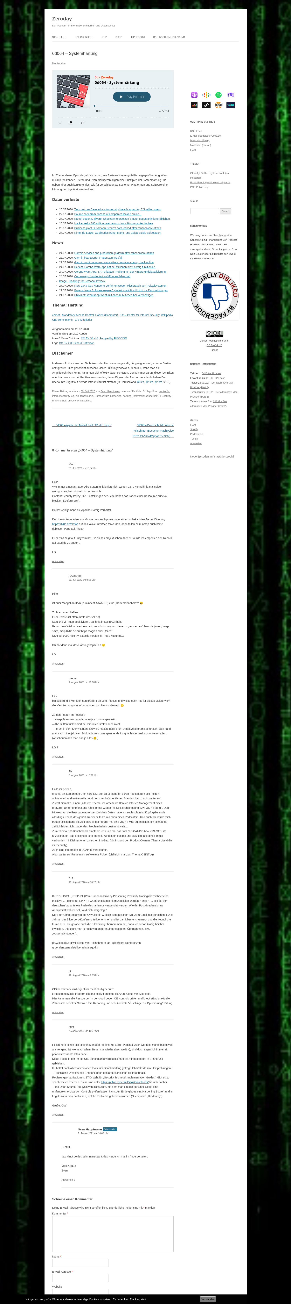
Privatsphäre (84, 361)
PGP (104, 37)
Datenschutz (102, 357)
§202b (149, 343)
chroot (56, 276)
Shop (118, 37)
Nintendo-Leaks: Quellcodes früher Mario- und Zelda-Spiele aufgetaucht (117, 194)
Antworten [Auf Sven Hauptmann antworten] (67, 1141)
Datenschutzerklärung (169, 37)
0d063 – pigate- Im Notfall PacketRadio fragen (82, 386)
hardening (115, 357)
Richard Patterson (83, 304)
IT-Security (165, 357)
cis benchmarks (84, 357)
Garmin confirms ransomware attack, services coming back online (114, 223)
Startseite (59, 37)
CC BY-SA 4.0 (214, 345)
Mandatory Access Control (78, 276)
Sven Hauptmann (110, 352)
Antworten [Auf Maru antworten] (58, 522)
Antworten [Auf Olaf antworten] (58, 1076)
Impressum (138, 37)
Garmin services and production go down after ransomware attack (114, 214)
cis (72, 357)
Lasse (73, 639)
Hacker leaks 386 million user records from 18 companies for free (113, 184)
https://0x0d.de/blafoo (65, 485)
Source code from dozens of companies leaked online (107, 175)
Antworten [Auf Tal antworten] (58, 825)
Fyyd (193, 149)
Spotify (194, 429)
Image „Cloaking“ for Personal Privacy (82, 242)
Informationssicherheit (145, 357)
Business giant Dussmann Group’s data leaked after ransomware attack (117, 189)
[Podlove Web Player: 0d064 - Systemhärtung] (113, 99)
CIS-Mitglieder (84, 281)
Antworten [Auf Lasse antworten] (58, 718)
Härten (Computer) (106, 276)
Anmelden (196, 443)
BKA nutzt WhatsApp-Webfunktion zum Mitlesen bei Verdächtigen (113, 256)
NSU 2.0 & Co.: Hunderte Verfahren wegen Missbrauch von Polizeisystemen (120, 247)
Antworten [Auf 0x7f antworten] (58, 918)
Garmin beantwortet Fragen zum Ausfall (98, 218)
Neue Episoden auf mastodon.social (212, 456)
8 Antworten (59, 63)
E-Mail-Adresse (62, 1233)
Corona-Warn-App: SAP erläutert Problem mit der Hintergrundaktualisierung (120, 232)
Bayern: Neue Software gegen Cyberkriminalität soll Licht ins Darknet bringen (120, 251)
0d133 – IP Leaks (211, 373)
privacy (72, 361)
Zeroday (62, 19)
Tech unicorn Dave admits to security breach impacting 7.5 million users (117, 170)
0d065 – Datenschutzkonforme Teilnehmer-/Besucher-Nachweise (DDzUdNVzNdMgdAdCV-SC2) (153, 392)
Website (57, 1248)
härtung (127, 357)
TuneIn (194, 438)
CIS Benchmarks (62, 281)
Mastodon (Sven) (200, 140)
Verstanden (207, 1299)
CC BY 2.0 (65, 304)
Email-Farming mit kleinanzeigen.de (210, 182)
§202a (140, 343)
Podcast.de (196, 434)
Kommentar (60, 1174)
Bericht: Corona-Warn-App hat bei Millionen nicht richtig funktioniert (114, 228)
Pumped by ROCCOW (113, 299)
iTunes (194, 420)
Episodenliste (84, 37)
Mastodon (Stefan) (200, 145)
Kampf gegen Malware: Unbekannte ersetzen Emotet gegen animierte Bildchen (122, 180)
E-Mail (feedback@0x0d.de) (206, 135)
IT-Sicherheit (59, 361)
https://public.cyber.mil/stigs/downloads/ (125, 1043)
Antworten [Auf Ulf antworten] (58, 973)
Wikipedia (167, 276)
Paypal (222, 235)
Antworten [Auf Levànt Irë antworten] (58, 624)
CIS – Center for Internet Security (140, 276)
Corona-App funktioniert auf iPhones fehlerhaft (102, 237)
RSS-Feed (196, 131)
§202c (158, 343)
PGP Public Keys (200, 187)
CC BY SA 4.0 (89, 299)
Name (56, 1217)
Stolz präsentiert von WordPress (95, 1287)
